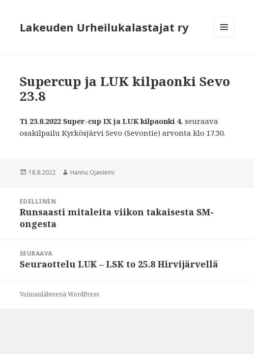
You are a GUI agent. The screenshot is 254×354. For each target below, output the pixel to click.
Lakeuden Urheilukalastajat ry (104, 27)
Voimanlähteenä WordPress (59, 294)
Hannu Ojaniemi (92, 172)
